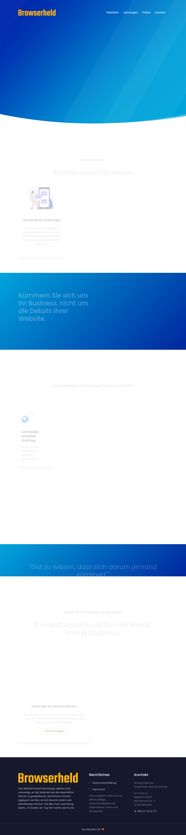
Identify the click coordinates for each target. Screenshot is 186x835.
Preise (146, 12)
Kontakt (160, 12)
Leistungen (130, 12)
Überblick (112, 12)
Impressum (98, 789)
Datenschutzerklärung (104, 782)
